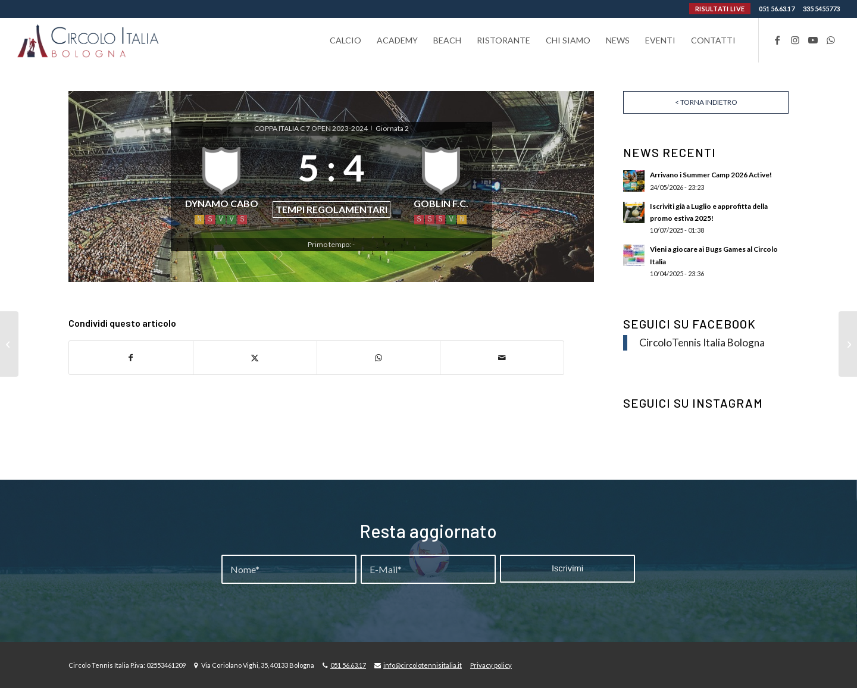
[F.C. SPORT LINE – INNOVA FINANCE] (9, 344)
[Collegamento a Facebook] (777, 40)
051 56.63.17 (777, 8)
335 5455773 (821, 8)
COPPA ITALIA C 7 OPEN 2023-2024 (311, 128)
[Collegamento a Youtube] (813, 40)
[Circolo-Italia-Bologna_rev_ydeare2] (89, 40)
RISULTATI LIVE (720, 8)
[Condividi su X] (255, 357)
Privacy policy (491, 665)
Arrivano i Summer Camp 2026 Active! (711, 174)
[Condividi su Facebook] (131, 357)
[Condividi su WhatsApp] (378, 357)
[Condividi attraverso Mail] (502, 357)
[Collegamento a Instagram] (795, 40)
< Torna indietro (706, 102)
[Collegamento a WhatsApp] (831, 40)
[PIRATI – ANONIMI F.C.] (848, 344)
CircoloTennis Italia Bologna (702, 342)
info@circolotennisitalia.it (422, 665)
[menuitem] (345, 40)
